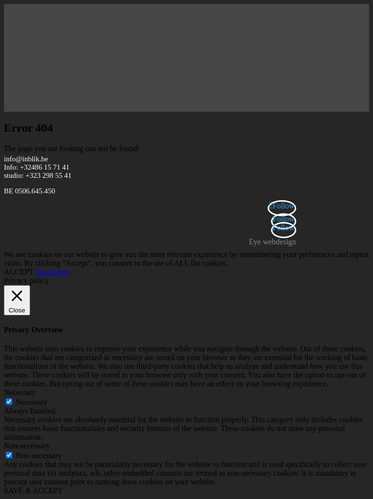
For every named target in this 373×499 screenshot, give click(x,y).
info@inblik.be (26, 159)
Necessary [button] (20, 392)
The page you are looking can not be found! (72, 148)
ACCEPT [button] (19, 272)
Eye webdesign (272, 242)
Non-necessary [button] (27, 446)
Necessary (32, 402)
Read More (52, 272)
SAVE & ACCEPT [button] (33, 490)
